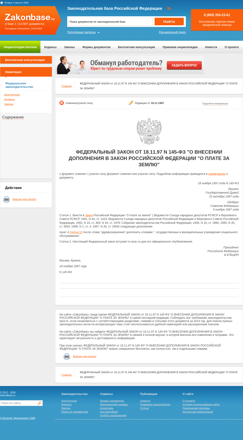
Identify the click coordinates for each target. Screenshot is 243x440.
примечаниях (217, 173)
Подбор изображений (113, 415)
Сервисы (106, 394)
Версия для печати (24, 199)
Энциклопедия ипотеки (20, 47)
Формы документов (96, 47)
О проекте (232, 47)
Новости (211, 47)
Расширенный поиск (172, 32)
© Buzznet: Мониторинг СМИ (17, 418)
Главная (66, 86)
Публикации (148, 394)
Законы (69, 47)
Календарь (107, 408)
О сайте (188, 394)
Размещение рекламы (196, 408)
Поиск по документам (74, 411)
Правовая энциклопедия (180, 47)
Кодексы (50, 47)
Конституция (12, 94)
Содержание (13, 117)
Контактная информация (198, 411)
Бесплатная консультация (136, 47)
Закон (89, 215)
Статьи (144, 408)
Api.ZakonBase (109, 411)
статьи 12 (76, 232)
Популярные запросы (81, 32)
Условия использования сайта (201, 404)
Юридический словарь (114, 404)
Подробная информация (215, 103)
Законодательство (74, 394)
